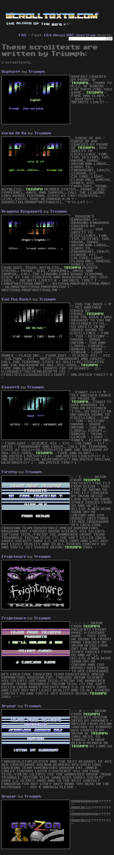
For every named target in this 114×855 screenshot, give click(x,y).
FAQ (22, 35)
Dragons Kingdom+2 (22, 211)
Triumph (36, 71)
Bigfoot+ (11, 71)
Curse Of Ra (14, 133)
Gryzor (9, 706)
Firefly (9, 472)
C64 (48, 35)
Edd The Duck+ (16, 299)
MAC (70, 35)
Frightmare (14, 556)
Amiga (59, 35)
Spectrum (86, 35)
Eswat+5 (10, 387)
